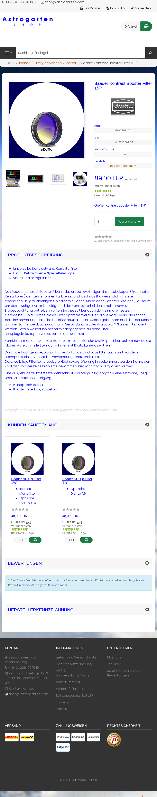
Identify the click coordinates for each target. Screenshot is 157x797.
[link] (123, 239)
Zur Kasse (90, 8)
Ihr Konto (115, 8)
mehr (63, 585)
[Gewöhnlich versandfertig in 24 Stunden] (102, 191)
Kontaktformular (20, 688)
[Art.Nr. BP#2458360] (123, 126)
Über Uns (114, 657)
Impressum (65, 702)
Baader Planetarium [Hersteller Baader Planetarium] (123, 166)
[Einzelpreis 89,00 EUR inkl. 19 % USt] (123, 178)
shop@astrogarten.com (28, 694)
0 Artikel (131, 26)
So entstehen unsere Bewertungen (124, 673)
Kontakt (62, 709)
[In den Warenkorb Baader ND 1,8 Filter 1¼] (86, 540)
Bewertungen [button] (25, 563)
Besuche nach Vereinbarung (21, 659)
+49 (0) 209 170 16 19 (23, 667)
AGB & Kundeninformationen (74, 673)
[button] (78, 424)
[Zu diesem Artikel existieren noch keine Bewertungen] (20, 510)
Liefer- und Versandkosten (77, 657)
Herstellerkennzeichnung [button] (41, 609)
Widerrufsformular (71, 689)
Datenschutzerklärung (74, 664)
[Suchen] (150, 53)
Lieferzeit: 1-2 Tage (22, 533)
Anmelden (141, 8)
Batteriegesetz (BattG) (74, 695)
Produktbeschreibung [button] (35, 255)
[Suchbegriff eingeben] (80, 53)
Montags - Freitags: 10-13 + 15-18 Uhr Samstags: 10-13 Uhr (26, 678)
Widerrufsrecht (68, 682)
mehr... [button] (20, 539)
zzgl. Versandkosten (107, 186)
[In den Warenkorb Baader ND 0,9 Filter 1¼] (35, 540)
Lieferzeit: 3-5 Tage (104, 195)
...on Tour (114, 664)
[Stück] (104, 221)
